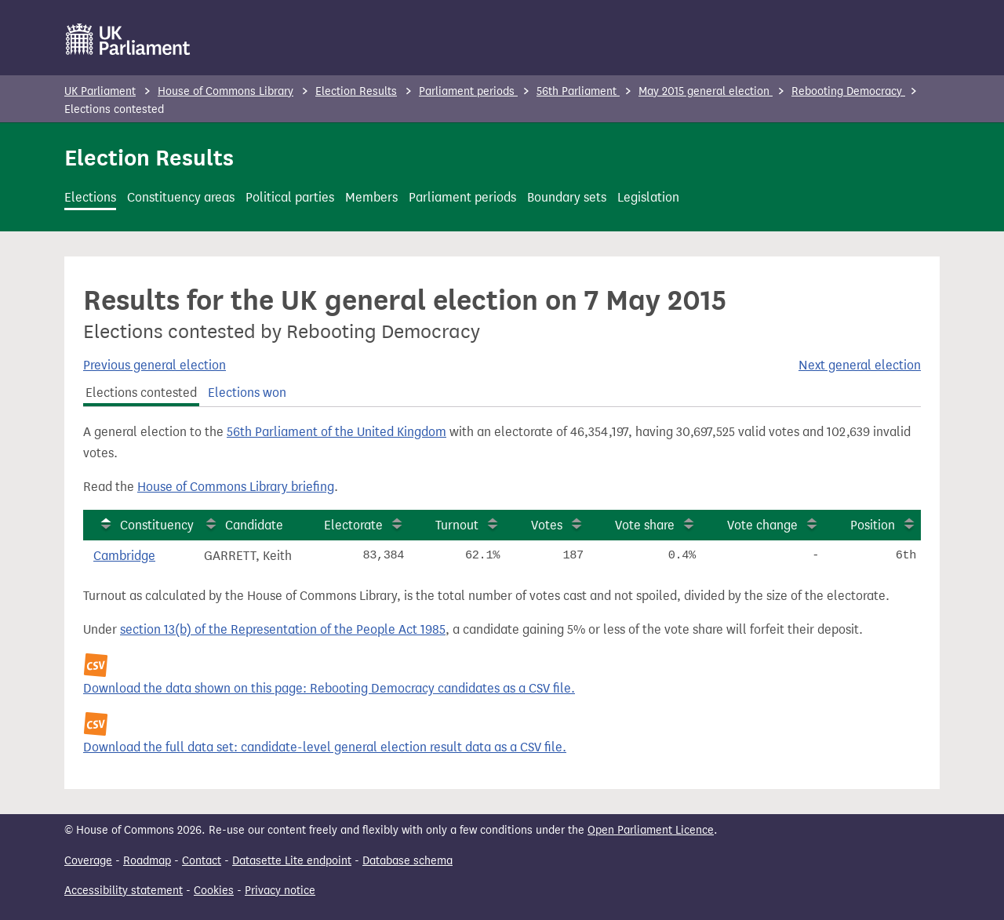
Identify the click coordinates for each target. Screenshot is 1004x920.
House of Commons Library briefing (235, 486)
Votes (546, 525)
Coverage (88, 860)
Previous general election (154, 365)
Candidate (254, 525)
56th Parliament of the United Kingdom (336, 431)
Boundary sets (566, 197)
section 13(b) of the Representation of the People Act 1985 (283, 629)
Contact (201, 860)
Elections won (247, 392)
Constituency (157, 525)
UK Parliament (100, 91)
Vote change (762, 525)
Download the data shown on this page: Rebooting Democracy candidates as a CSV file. (329, 688)
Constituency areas (181, 197)
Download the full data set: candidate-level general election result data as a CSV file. (324, 747)
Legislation (648, 197)
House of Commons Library (225, 91)
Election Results (356, 91)
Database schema (407, 860)
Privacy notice (280, 890)
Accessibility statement (123, 890)
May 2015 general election (705, 91)
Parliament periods (468, 91)
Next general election (859, 365)
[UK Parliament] (128, 39)
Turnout (456, 525)
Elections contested (141, 392)
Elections (90, 197)
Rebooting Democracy (848, 91)
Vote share (645, 525)
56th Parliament (578, 91)
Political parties (290, 197)
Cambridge (124, 555)
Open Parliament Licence (650, 830)
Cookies (214, 890)
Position (872, 525)
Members (371, 197)
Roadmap (147, 860)
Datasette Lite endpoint (291, 860)
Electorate (353, 525)
